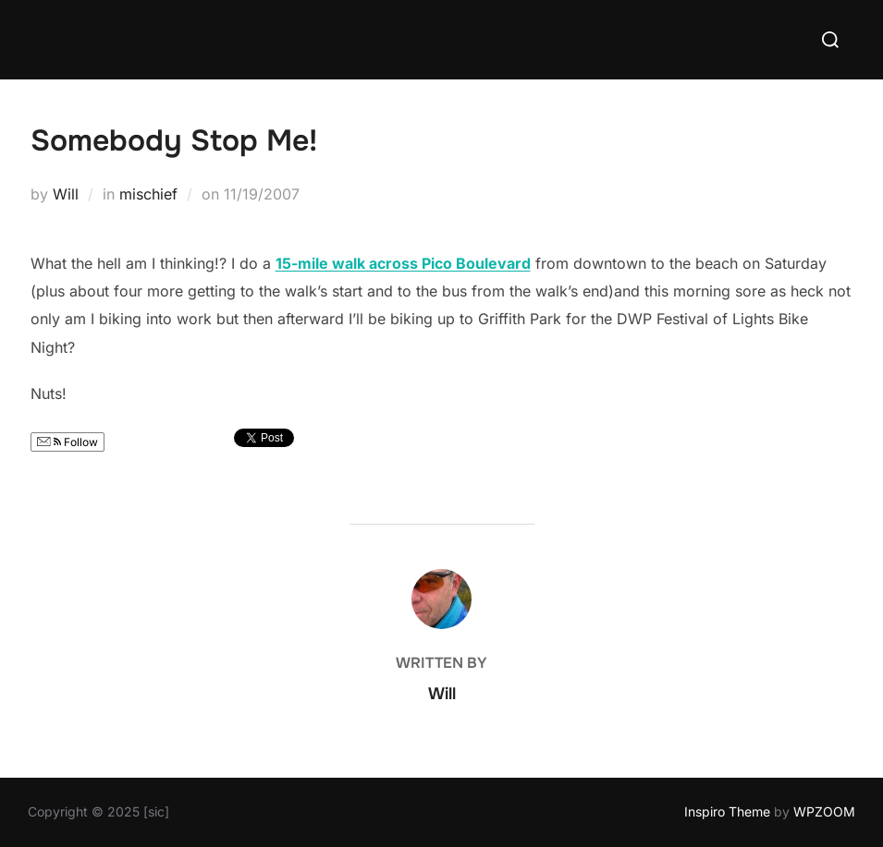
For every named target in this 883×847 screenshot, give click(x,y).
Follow (67, 442)
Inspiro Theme (727, 811)
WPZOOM (824, 811)
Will (66, 194)
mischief (148, 194)
